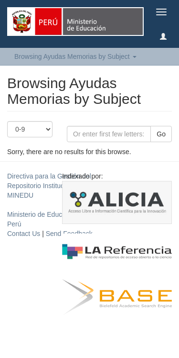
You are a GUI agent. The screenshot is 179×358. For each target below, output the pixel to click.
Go (161, 134)
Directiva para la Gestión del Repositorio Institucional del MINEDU (49, 185)
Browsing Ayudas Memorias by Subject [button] (75, 56)
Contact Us (23, 233)
